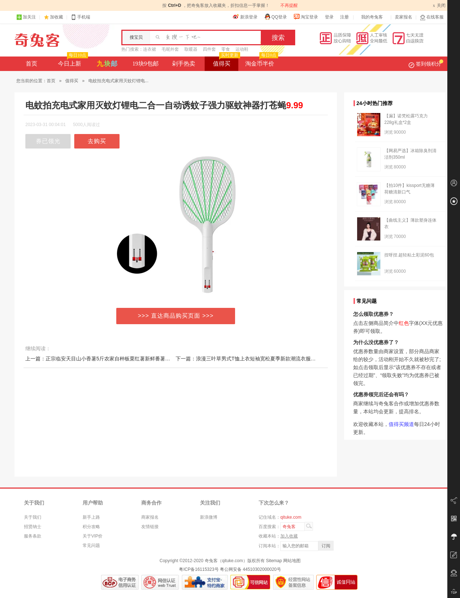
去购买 (97, 141)
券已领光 (48, 141)
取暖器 (190, 49)
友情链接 (150, 526)
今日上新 (72, 62)
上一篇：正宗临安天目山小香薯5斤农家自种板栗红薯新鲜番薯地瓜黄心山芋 (110, 358)
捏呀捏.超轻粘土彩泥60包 (409, 255)
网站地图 (292, 560)
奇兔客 (37, 40)
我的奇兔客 (372, 17)
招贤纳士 (32, 526)
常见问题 (91, 545)
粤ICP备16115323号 (198, 569)
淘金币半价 (261, 62)
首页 (31, 63)
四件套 (209, 49)
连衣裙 (149, 49)
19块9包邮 (146, 63)
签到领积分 (426, 63)
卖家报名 (403, 17)
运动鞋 (241, 49)
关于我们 (32, 517)
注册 (344, 17)
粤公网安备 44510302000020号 (250, 569)
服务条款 (32, 536)
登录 (329, 17)
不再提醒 (289, 5)
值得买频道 (401, 424)
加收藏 (56, 17)
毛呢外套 (170, 49)
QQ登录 (275, 17)
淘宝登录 (305, 17)
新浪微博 (208, 517)
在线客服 (432, 17)
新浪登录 (245, 17)
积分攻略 (91, 526)
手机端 (80, 17)
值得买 (226, 62)
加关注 (26, 17)
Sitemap (274, 560)
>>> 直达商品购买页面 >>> (176, 316)
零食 (225, 49)
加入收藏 (289, 536)
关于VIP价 (93, 536)
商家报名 (150, 517)
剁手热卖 (183, 63)
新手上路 (91, 517)
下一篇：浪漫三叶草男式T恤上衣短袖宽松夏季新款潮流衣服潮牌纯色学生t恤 (261, 358)
